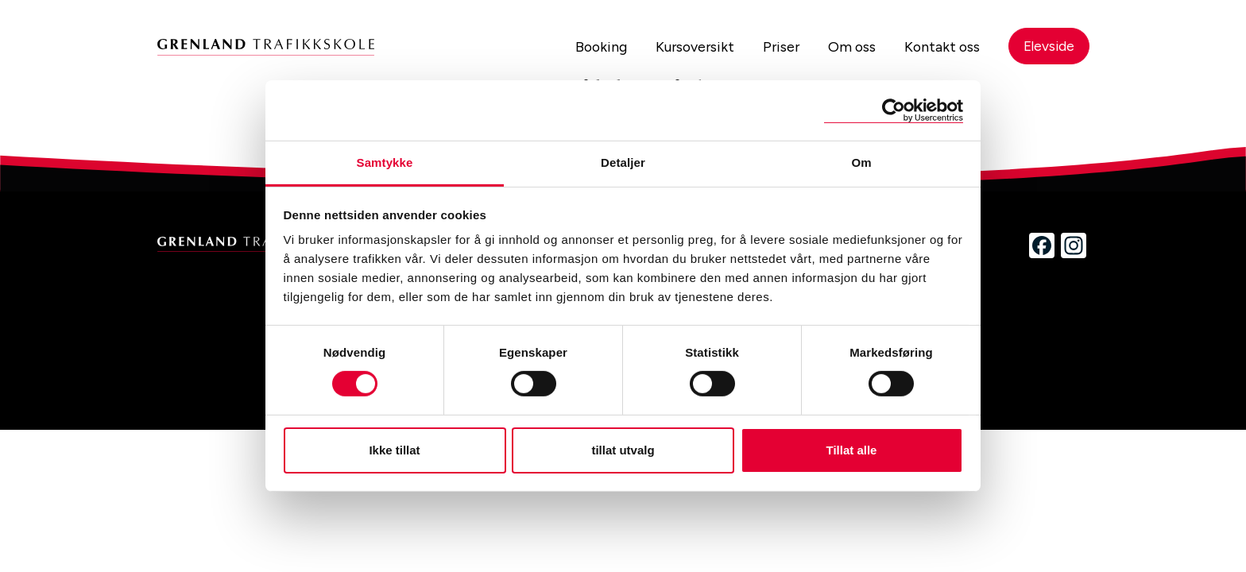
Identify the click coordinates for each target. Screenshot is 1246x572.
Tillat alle (851, 450)
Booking (591, 47)
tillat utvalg (622, 450)
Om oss (847, 47)
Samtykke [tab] (385, 162)
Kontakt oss (938, 47)
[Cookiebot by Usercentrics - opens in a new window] (893, 110)
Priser (775, 47)
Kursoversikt (687, 47)
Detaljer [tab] (623, 162)
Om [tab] (861, 162)
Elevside (1047, 47)
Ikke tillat (394, 450)
